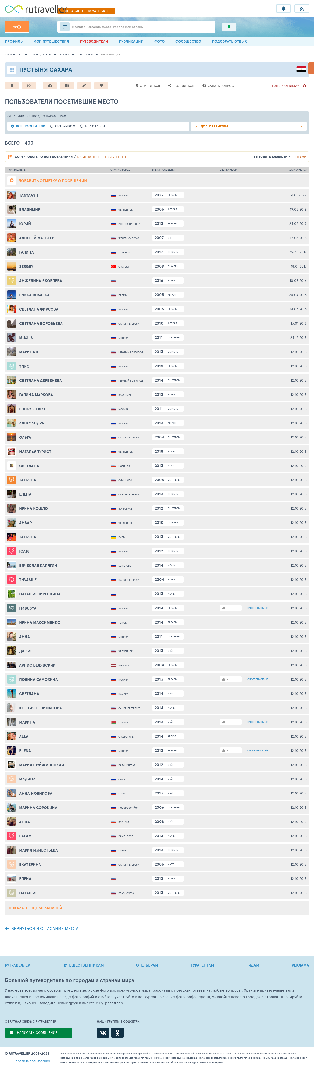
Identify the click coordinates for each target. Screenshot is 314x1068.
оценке (122, 157)
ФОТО (159, 41)
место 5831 (85, 54)
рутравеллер (13, 54)
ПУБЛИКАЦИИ (131, 41)
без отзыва (95, 126)
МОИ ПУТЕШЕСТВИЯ (51, 41)
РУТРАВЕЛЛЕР (17, 965)
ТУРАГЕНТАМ (202, 965)
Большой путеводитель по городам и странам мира (69, 980)
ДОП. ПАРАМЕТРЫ (214, 126)
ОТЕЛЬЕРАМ (147, 965)
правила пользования (33, 1060)
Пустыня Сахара (45, 69)
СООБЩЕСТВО (188, 41)
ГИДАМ (252, 965)
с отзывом (65, 126)
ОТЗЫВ (257, 608)
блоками (298, 157)
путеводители (40, 54)
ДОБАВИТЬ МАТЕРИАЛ (86, 11)
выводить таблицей (270, 156)
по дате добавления (44, 156)
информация (110, 54)
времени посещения (94, 157)
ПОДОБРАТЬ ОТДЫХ (229, 41)
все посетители (30, 126)
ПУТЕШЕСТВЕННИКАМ (83, 965)
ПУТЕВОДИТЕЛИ (94, 41)
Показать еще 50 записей (39, 908)
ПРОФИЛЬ (14, 41)
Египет (64, 54)
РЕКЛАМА (300, 965)
